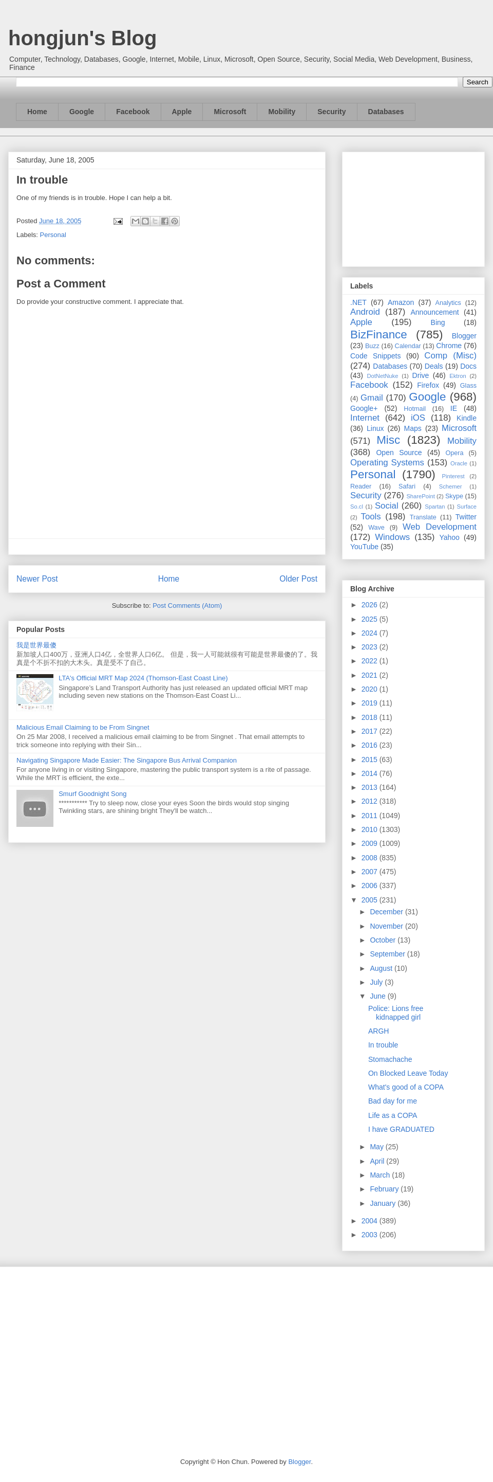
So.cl (356, 506)
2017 (371, 731)
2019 (371, 703)
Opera (454, 453)
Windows (392, 537)
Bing (438, 322)
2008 (371, 858)
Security (331, 111)
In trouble (383, 1045)
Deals (434, 366)
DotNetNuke (382, 376)
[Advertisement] (413, 207)
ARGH (378, 1031)
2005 (371, 900)
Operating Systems (387, 462)
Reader (360, 486)
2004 (371, 1221)
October (383, 940)
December (387, 912)
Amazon (401, 302)
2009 (371, 843)
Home (37, 111)
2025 (371, 619)
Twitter (466, 517)
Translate (423, 517)
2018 (371, 717)
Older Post (298, 578)
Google (81, 111)
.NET (358, 302)
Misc (388, 439)
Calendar (408, 346)
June (378, 996)
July (377, 982)
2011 (371, 815)
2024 (371, 633)
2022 (371, 661)
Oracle (458, 463)
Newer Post (37, 578)
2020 (371, 689)
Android (365, 312)
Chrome (449, 345)
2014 (371, 773)
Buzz (372, 346)
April (378, 1161)
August (382, 968)
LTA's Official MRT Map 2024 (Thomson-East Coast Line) (143, 678)
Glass (468, 385)
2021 (371, 675)
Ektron (457, 376)
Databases (386, 111)
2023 (371, 647)
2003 (371, 1235)
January (383, 1203)
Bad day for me (392, 1101)
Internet (365, 418)
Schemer (450, 486)
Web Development (440, 527)
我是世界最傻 (36, 645)
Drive (420, 375)
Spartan (435, 506)
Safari (407, 486)
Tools (371, 516)
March (381, 1175)
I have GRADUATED (401, 1129)
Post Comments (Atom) (187, 605)
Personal (53, 235)
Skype (454, 496)
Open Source (399, 452)
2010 (371, 829)
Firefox (428, 385)
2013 (371, 787)
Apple (182, 111)
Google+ (363, 408)
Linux (375, 428)
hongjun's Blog (82, 38)
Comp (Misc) (450, 355)
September (388, 954)
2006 (371, 885)
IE (453, 408)
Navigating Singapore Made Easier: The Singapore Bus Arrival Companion (126, 760)
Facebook (132, 111)
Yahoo (449, 537)
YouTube (364, 547)
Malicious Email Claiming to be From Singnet (82, 727)
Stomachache (390, 1059)
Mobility (281, 111)
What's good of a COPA (406, 1087)
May (377, 1147)
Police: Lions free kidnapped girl (395, 1012)
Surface (467, 506)
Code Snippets (375, 356)
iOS (418, 418)
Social (387, 506)
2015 (371, 759)
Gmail (372, 398)
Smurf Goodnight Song (92, 794)
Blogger (464, 336)
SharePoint (420, 496)
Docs (468, 366)
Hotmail (415, 408)
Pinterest (453, 476)
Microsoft (230, 111)
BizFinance (378, 334)
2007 (371, 871)
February (385, 1189)
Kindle (467, 418)
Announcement (434, 312)
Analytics (448, 302)
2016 (371, 745)
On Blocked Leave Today (408, 1073)
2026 (371, 605)
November (387, 926)
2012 (371, 801)
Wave (376, 527)
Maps (413, 428)
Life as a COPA (392, 1115)
